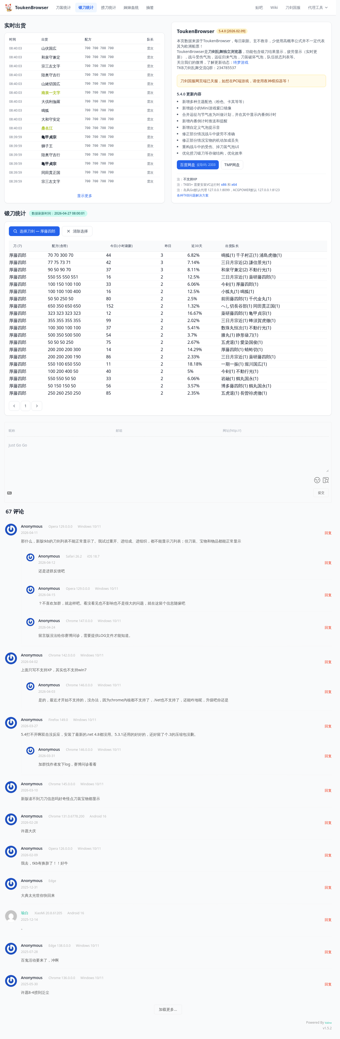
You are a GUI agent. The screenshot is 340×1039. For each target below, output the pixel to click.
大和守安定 (50, 119)
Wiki (274, 7)
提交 (321, 492)
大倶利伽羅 (50, 101)
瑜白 (24, 912)
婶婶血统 (131, 7)
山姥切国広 (50, 83)
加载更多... (168, 1009)
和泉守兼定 (50, 57)
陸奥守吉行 (50, 74)
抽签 (150, 7)
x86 (224, 184)
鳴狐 (45, 110)
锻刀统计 (86, 7)
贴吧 (259, 7)
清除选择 (77, 231)
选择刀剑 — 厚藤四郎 (34, 231)
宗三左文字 (50, 66)
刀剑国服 (292, 7)
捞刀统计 (108, 7)
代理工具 (318, 7)
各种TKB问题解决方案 (193, 195)
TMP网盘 (232, 164)
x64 (234, 184)
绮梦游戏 (240, 62)
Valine (328, 1022)
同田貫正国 (50, 172)
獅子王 (47, 145)
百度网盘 (198, 164)
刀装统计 (63, 7)
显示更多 (84, 195)
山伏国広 (48, 48)
